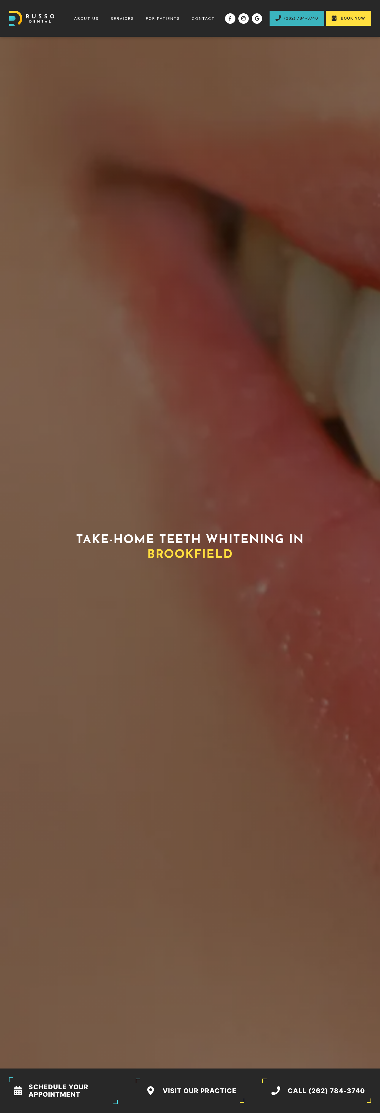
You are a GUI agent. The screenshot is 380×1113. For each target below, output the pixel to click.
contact (203, 18)
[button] (122, 18)
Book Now (348, 18)
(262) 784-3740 (297, 18)
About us (86, 18)
